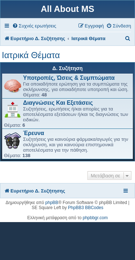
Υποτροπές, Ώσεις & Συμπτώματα (69, 78)
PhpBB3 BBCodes (85, 207)
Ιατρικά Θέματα (31, 55)
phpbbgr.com (95, 217)
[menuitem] (34, 26)
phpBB (51, 202)
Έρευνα (33, 133)
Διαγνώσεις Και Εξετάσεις (58, 103)
